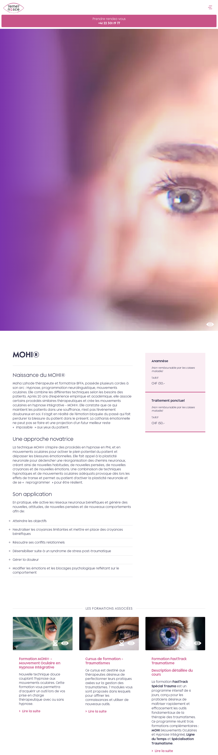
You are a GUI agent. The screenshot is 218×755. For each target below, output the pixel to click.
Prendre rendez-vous (109, 21)
